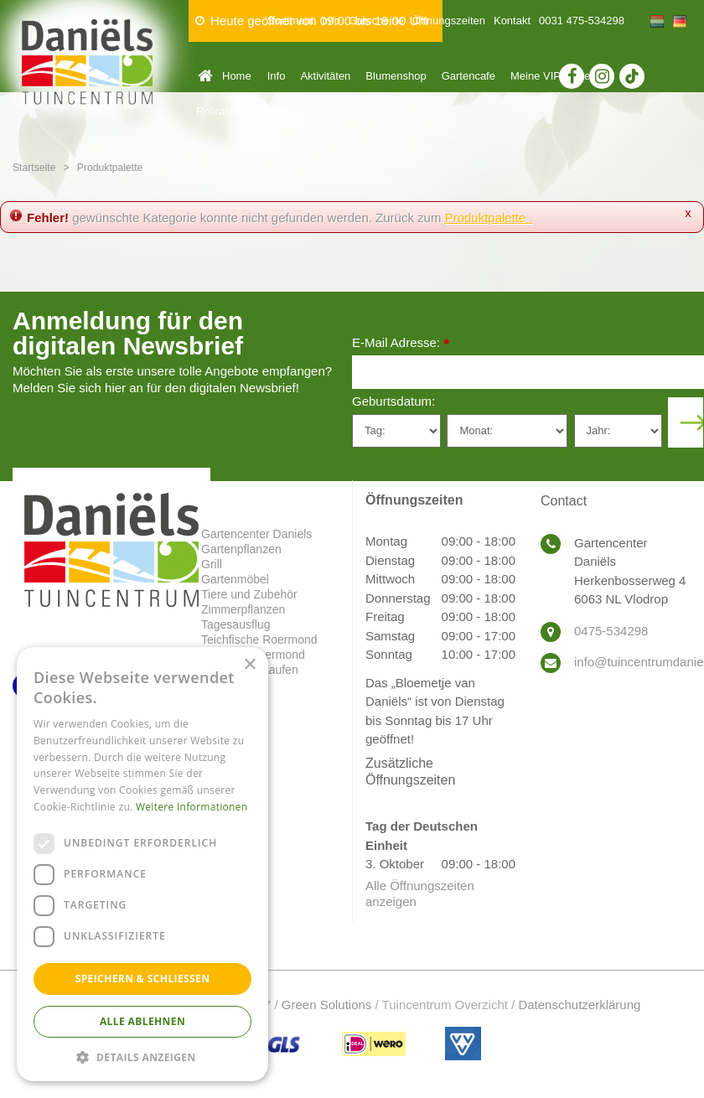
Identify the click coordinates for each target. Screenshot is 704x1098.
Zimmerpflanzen (243, 609)
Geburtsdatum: (393, 401)
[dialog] (142, 864)
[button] (142, 1056)
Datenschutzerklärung (579, 1004)
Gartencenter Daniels (256, 534)
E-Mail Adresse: (400, 344)
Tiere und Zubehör (249, 594)
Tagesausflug (236, 624)
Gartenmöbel (235, 579)
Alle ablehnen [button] (142, 1021)
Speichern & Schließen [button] (142, 978)
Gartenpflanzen (241, 549)
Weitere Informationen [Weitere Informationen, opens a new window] (192, 807)
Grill (211, 564)
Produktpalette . (489, 217)
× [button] (249, 665)
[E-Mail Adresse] (528, 372)
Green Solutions (327, 1004)
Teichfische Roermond (259, 639)
